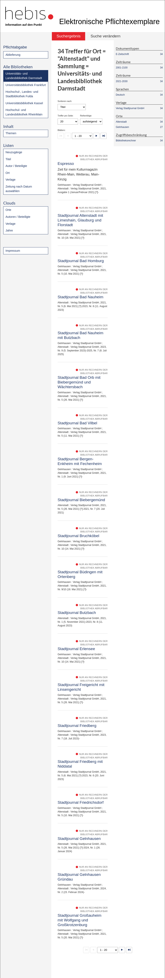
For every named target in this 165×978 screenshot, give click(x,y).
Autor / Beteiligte (16, 166)
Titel (8, 159)
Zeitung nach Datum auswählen (19, 189)
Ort (8, 172)
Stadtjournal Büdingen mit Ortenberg (80, 574)
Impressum (13, 250)
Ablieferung (13, 54)
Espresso (66, 163)
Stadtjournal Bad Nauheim (80, 297)
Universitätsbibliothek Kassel (24, 103)
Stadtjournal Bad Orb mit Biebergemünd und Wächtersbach (79, 382)
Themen (11, 133)
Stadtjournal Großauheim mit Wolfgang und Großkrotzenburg (79, 920)
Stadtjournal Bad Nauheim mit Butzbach (80, 335)
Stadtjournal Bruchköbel (78, 536)
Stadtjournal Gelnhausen (79, 838)
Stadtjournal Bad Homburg (81, 261)
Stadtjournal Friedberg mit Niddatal (80, 763)
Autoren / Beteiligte (18, 216)
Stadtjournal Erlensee (76, 649)
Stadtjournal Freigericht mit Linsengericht (81, 687)
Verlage (11, 179)
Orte (8, 209)
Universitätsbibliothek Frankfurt (26, 85)
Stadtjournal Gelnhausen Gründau (79, 876)
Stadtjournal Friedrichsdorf (81, 802)
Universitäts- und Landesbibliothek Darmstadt (24, 76)
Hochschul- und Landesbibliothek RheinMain (24, 112)
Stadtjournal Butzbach (77, 612)
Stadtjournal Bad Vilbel (77, 423)
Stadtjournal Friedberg (77, 725)
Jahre (9, 230)
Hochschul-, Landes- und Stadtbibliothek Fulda (22, 94)
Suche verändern (105, 36)
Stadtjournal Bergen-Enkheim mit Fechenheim (80, 461)
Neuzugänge (14, 152)
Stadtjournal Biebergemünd (81, 500)
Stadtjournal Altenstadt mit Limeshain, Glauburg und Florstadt (80, 220)
